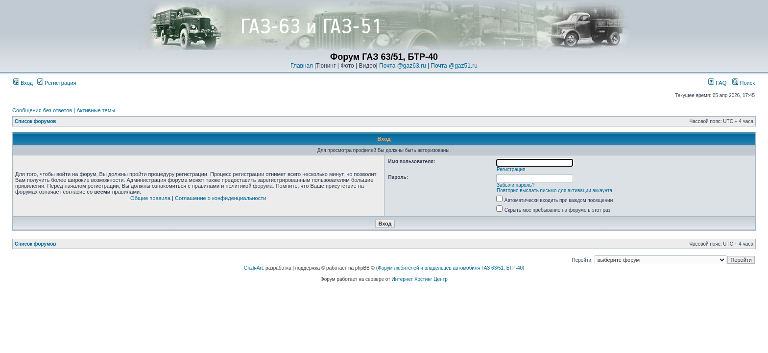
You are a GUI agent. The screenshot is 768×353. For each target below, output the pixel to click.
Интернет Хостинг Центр (420, 279)
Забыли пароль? (515, 185)
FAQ (717, 83)
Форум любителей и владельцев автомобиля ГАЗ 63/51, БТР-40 (450, 268)
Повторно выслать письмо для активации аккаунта (554, 190)
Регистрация (56, 83)
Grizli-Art (253, 268)
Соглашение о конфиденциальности (220, 198)
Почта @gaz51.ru (454, 65)
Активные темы (95, 110)
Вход (23, 83)
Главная (301, 65)
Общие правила (150, 198)
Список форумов (35, 121)
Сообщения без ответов (42, 110)
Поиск (743, 83)
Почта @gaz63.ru (402, 65)
